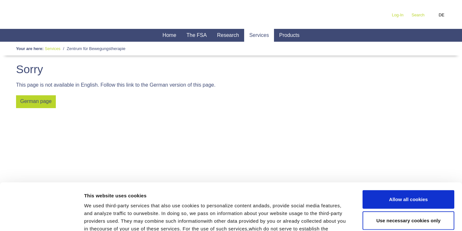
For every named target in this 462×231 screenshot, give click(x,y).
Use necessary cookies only (408, 176)
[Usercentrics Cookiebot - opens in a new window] (41, 218)
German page (36, 101)
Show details (337, 218)
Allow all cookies (408, 155)
